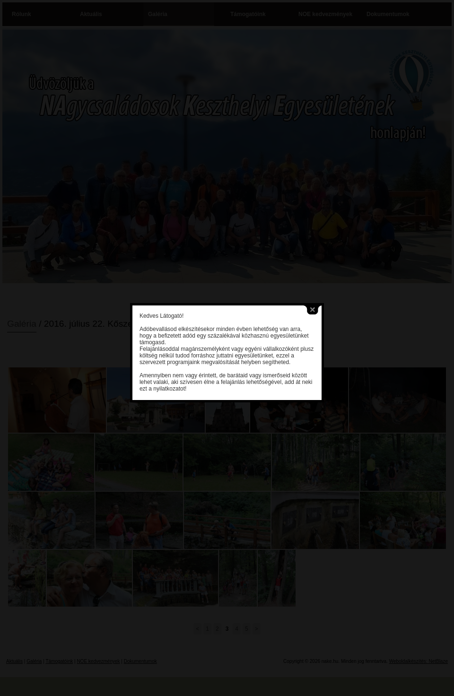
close (304, 297)
